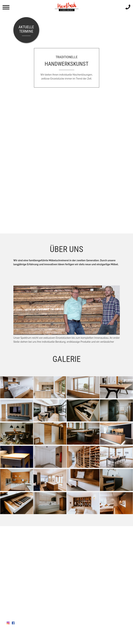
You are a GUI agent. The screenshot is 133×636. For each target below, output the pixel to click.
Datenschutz (28, 631)
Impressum (13, 631)
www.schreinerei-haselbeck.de (24, 615)
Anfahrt (11, 596)
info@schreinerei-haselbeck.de (26, 611)
